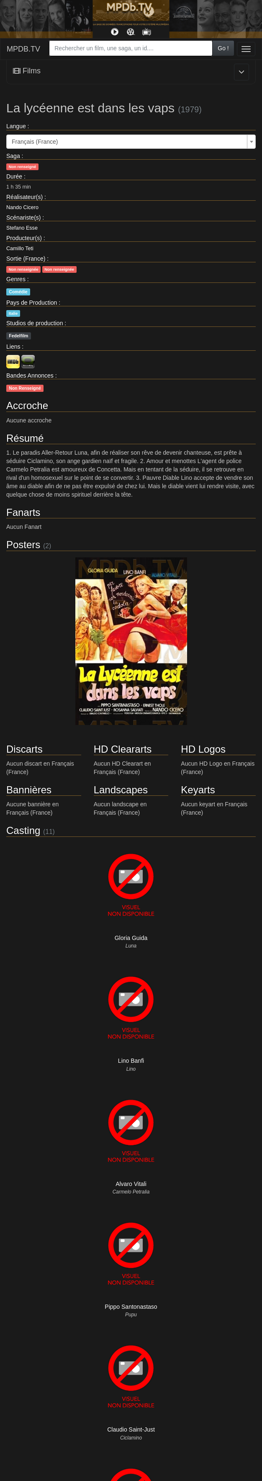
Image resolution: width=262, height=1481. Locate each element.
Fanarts (23, 512)
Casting (23, 830)
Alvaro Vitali (131, 1184)
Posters (23, 544)
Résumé (25, 438)
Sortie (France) (25, 258)
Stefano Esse (22, 228)
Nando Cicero (22, 207)
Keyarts (198, 789)
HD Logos (203, 749)
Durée (14, 176)
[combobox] (131, 48)
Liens (13, 346)
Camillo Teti (19, 248)
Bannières (28, 789)
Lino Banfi (131, 1060)
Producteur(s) (24, 238)
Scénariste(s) (23, 217)
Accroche (27, 405)
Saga (13, 156)
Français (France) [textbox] (35, 141)
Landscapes (121, 789)
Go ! (223, 48)
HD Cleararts (123, 749)
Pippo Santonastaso (131, 1306)
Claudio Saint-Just (131, 1429)
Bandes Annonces (30, 375)
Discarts (24, 749)
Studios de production (34, 323)
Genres (16, 279)
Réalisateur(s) (24, 197)
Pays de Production (31, 302)
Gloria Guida (131, 938)
